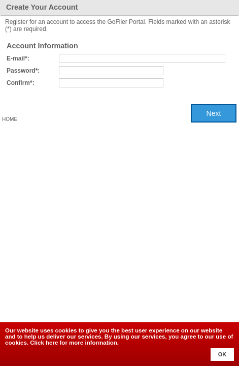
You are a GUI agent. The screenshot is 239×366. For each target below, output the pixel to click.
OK (222, 354)
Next (214, 113)
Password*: (23, 70)
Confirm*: (21, 82)
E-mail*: (18, 58)
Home (9, 119)
